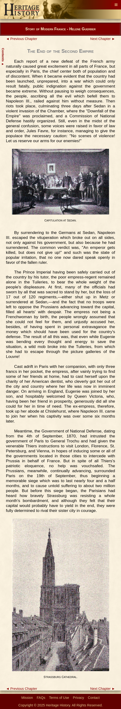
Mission (27, 698)
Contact (94, 698)
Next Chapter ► (102, 39)
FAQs (41, 698)
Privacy (78, 698)
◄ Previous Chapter (21, 39)
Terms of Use (59, 698)
